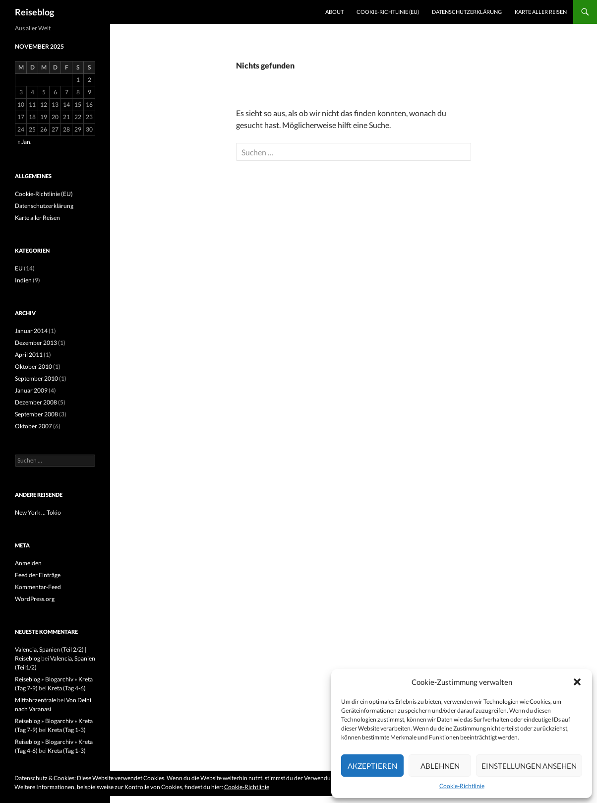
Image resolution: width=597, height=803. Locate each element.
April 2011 (29, 354)
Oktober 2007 (33, 426)
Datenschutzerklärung (467, 11)
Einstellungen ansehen (529, 765)
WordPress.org (35, 598)
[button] (577, 682)
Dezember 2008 (36, 402)
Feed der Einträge (37, 575)
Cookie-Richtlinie (461, 786)
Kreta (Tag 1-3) (67, 730)
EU (19, 268)
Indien (23, 280)
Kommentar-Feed (38, 587)
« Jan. (24, 141)
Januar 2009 (31, 390)
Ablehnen (440, 765)
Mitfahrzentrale (35, 700)
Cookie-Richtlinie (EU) (388, 11)
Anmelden (28, 563)
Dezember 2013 (36, 342)
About (334, 11)
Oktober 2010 (33, 366)
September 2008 (36, 414)
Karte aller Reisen (541, 11)
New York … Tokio (38, 512)
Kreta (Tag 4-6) (67, 688)
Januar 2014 (31, 331)
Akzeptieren (372, 765)
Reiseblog (34, 11)
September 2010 (36, 378)
